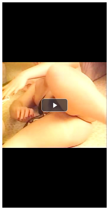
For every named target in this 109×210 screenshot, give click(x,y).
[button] (55, 105)
